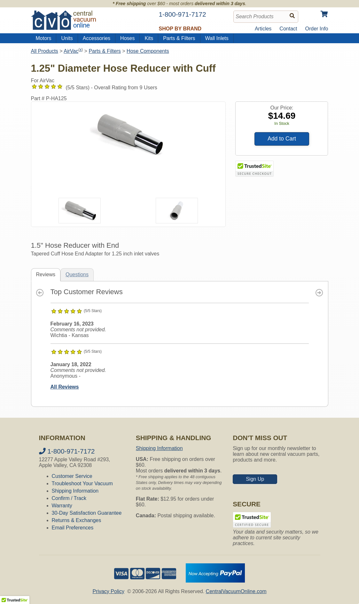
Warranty (62, 505)
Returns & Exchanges (76, 520)
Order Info (316, 28)
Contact (288, 28)
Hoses (127, 38)
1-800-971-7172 (67, 451)
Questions (77, 274)
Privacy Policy (108, 591)
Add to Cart (282, 138)
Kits (148, 38)
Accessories (96, 38)
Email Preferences (73, 527)
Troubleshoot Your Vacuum (82, 483)
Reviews (45, 274)
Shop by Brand (180, 28)
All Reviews (65, 387)
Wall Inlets (217, 38)
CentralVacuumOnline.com (236, 591)
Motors (43, 38)
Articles (263, 28)
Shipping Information (75, 491)
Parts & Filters (179, 38)
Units (67, 38)
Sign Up (255, 479)
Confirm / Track (69, 498)
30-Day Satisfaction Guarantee (87, 513)
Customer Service (72, 476)
